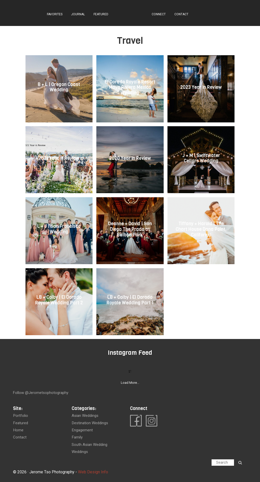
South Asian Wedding (89, 444)
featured (20, 422)
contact (20, 437)
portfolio (20, 415)
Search (222, 462)
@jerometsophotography (46, 392)
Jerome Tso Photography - (53, 471)
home (18, 430)
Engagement (82, 430)
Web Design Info (93, 471)
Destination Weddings (90, 422)
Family (77, 437)
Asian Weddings (85, 415)
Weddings (80, 451)
